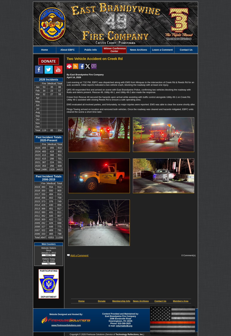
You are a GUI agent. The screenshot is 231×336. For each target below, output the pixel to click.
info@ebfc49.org (124, 326)
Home (81, 301)
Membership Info (121, 301)
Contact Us (160, 301)
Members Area (180, 301)
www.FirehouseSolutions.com (66, 325)
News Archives (141, 301)
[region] (115, 50)
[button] (68, 50)
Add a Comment (79, 255)
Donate (102, 301)
